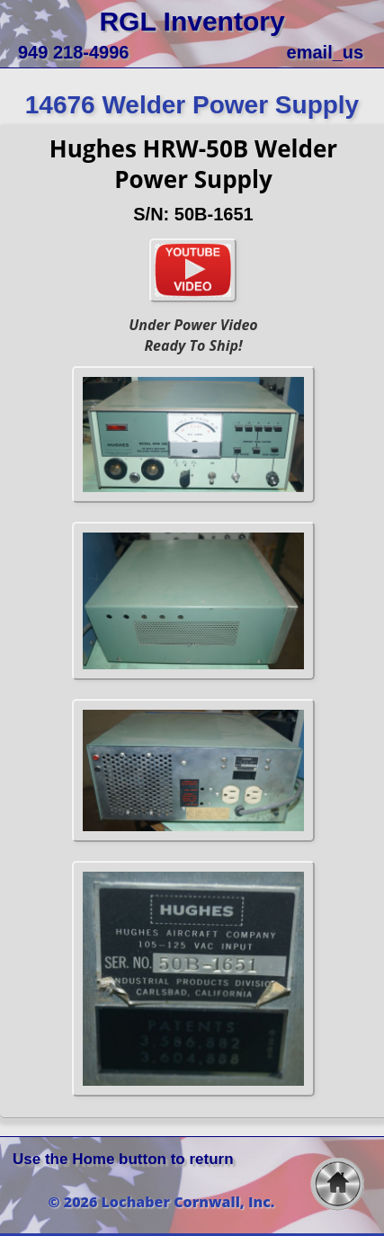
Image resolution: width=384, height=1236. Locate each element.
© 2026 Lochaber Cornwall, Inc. (162, 1202)
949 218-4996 (73, 52)
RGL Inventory (191, 21)
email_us (325, 52)
